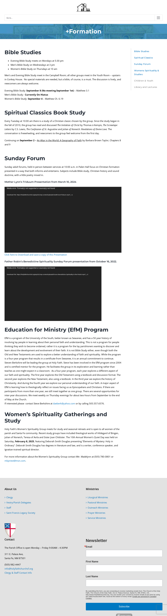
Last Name (92, 576)
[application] (63, 220)
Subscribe (124, 606)
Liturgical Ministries (98, 497)
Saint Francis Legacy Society (20, 512)
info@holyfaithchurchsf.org (19, 568)
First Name (92, 561)
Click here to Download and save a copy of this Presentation (36, 254)
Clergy (9, 497)
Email (89, 547)
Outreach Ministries (98, 507)
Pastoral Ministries (97, 502)
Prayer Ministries (96, 512)
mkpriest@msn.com (15, 460)
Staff (8, 507)
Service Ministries (97, 517)
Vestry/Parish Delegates (18, 502)
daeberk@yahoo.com (64, 403)
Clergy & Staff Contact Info (18, 572)
